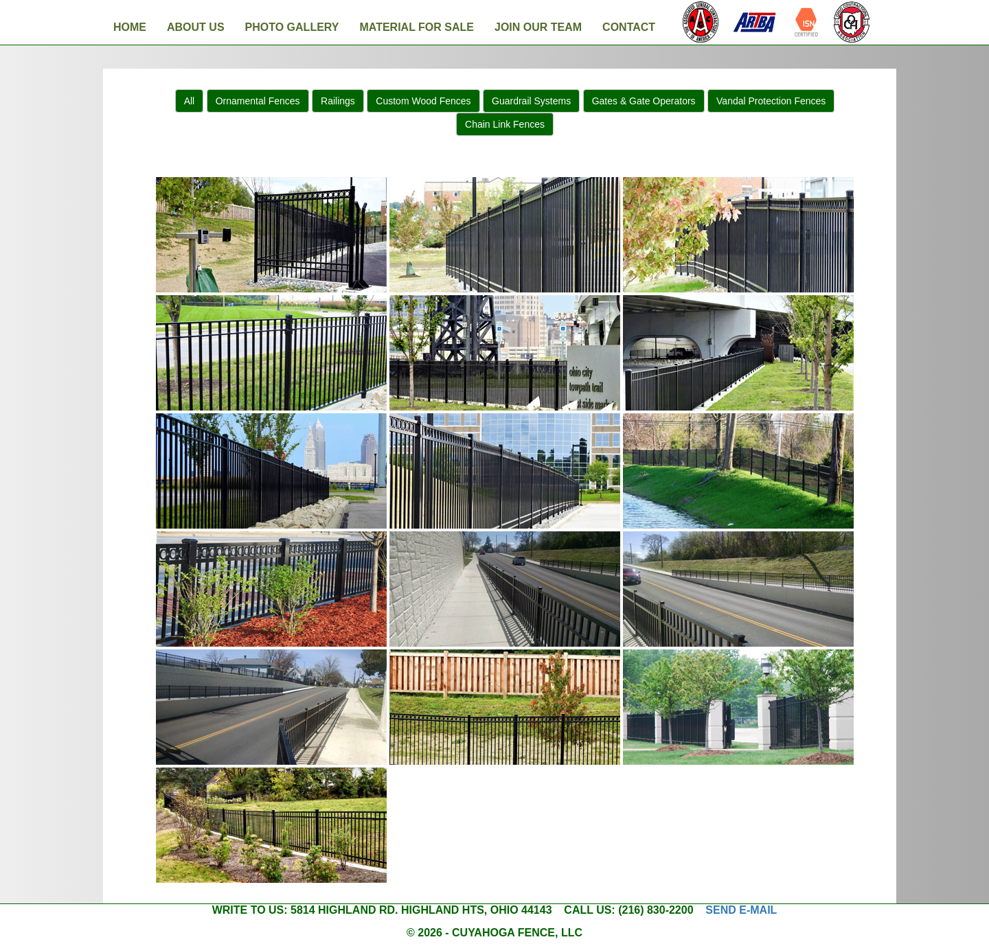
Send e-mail (741, 910)
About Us (196, 27)
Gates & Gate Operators (644, 100)
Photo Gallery (292, 27)
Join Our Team (538, 27)
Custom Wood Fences (423, 100)
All (189, 100)
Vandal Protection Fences (771, 100)
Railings (338, 100)
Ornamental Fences (258, 100)
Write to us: (250, 910)
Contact (628, 27)
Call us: (589, 910)
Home (129, 27)
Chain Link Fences (505, 124)
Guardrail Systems (531, 100)
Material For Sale (416, 27)
